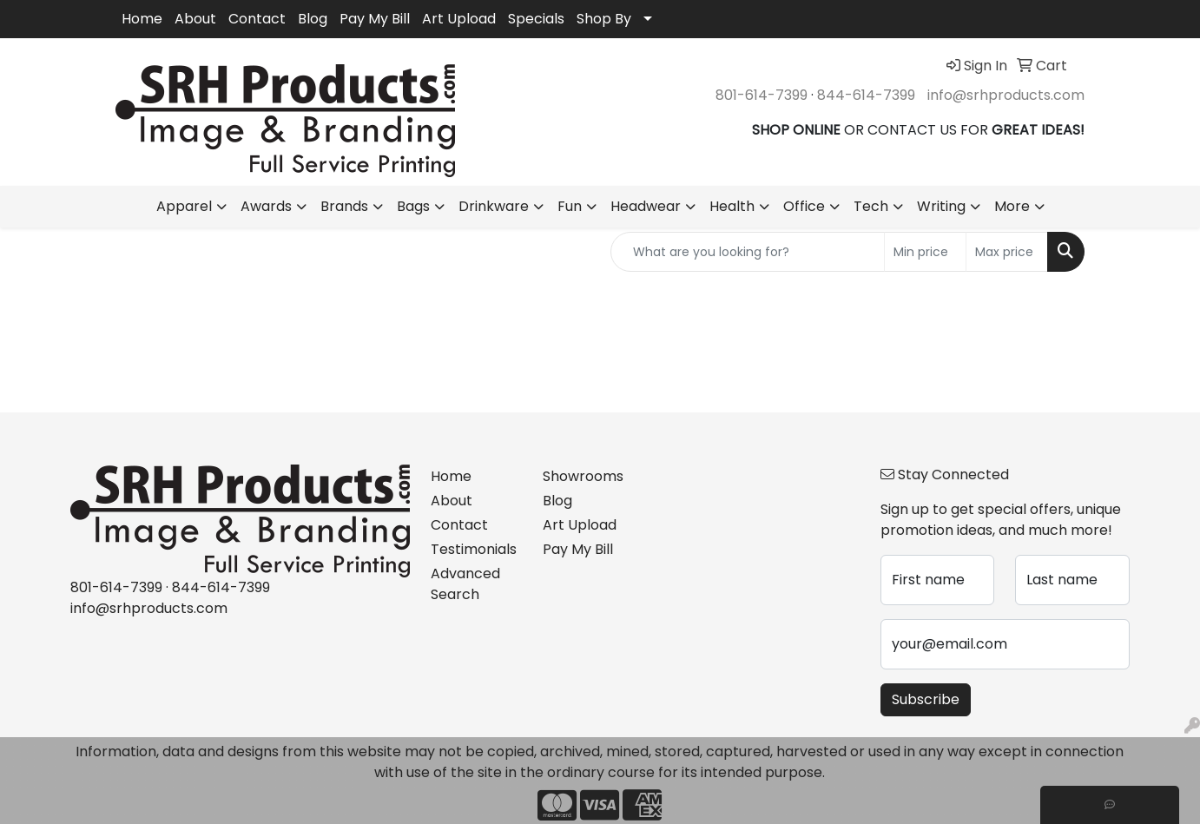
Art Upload (459, 19)
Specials (536, 19)
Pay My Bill (375, 19)
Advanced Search (465, 584)
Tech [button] (871, 206)
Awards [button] (266, 206)
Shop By (604, 19)
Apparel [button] (184, 206)
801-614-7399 (761, 95)
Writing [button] (941, 206)
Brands (344, 206)
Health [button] (732, 206)
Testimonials (474, 549)
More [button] (1012, 206)
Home (142, 19)
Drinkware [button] (493, 206)
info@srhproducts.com (1006, 95)
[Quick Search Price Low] (925, 252)
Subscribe (925, 699)
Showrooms (583, 476)
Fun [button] (569, 206)
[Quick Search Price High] (1007, 252)
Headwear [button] (645, 206)
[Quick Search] (747, 252)
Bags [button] (413, 206)
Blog (312, 19)
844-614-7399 (866, 95)
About (195, 19)
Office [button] (804, 206)
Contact (257, 19)
